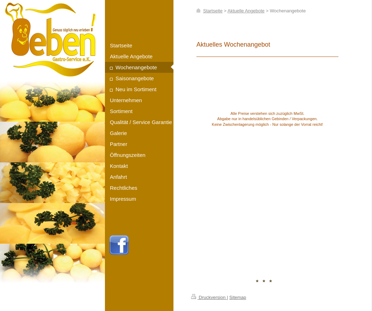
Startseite (213, 10)
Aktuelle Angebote (246, 10)
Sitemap (237, 297)
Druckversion (209, 297)
